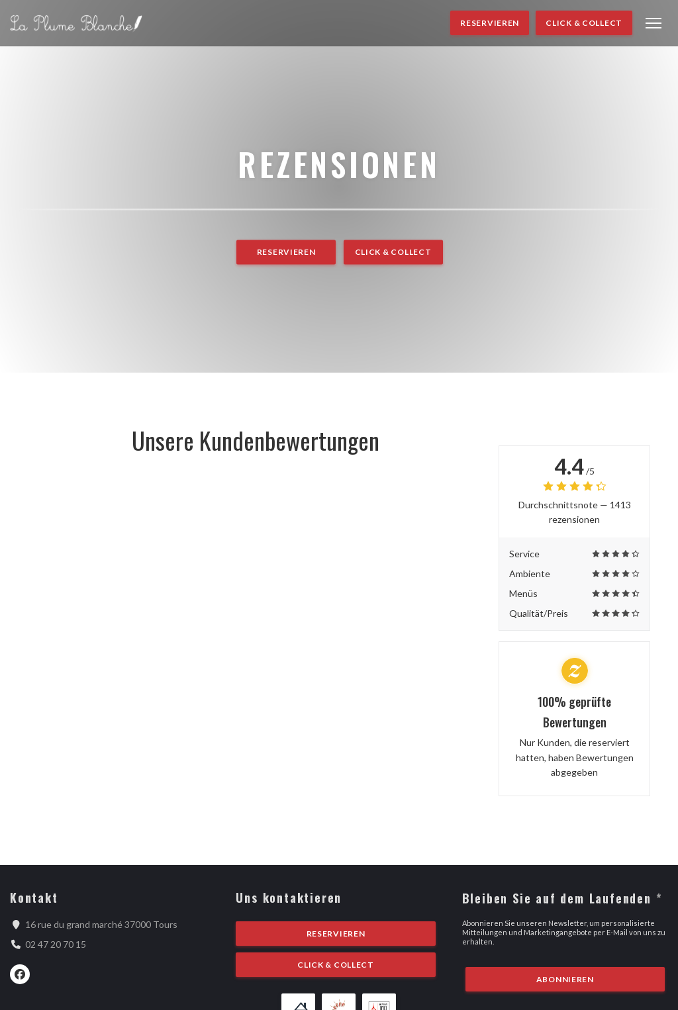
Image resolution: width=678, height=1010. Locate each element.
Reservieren (489, 23)
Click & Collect (584, 23)
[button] (653, 23)
